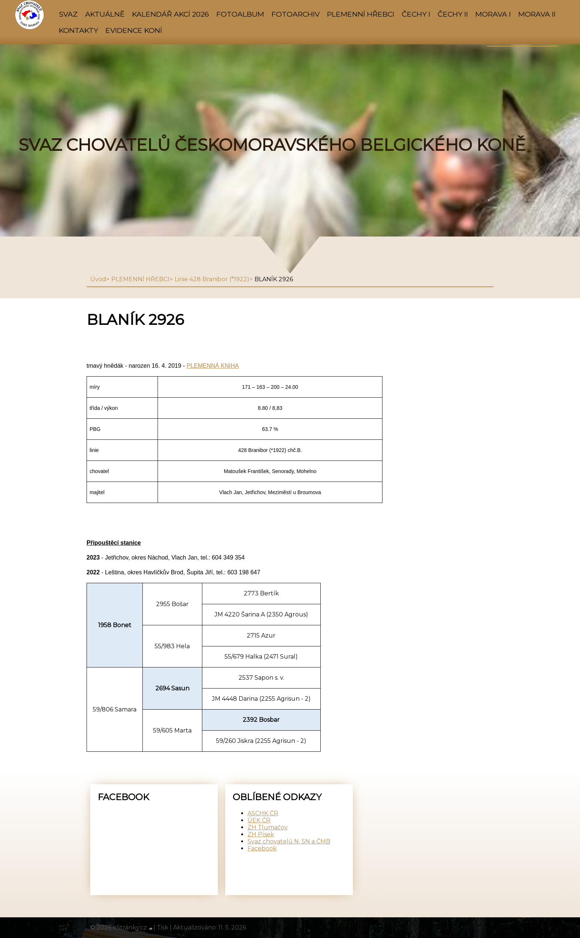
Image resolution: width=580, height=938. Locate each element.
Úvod (98, 279)
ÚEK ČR (258, 820)
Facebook (262, 848)
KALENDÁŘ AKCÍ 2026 (170, 14)
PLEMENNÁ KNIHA (212, 366)
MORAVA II (537, 14)
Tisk (162, 927)
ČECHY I (416, 14)
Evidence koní (133, 30)
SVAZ (68, 14)
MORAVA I (493, 14)
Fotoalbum (240, 14)
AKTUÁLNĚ (105, 14)
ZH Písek (260, 834)
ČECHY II (453, 14)
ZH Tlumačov (267, 827)
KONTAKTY (78, 30)
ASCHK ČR (262, 813)
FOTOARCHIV (296, 14)
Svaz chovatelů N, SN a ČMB (288, 841)
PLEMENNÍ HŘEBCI (360, 14)
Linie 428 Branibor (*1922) (212, 279)
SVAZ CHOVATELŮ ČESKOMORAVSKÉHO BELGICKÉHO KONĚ (272, 145)
